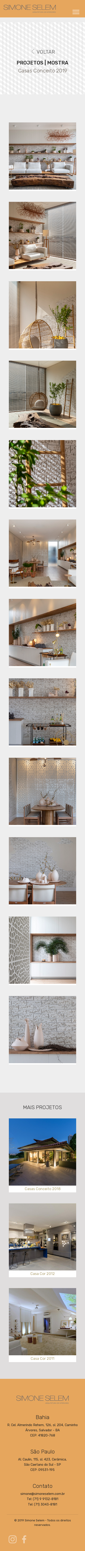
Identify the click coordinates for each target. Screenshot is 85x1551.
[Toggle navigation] (76, 12)
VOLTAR (42, 52)
